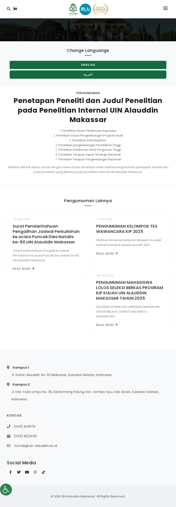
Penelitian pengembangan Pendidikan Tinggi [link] (89, 145)
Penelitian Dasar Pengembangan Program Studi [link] (89, 135)
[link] (6, 490)
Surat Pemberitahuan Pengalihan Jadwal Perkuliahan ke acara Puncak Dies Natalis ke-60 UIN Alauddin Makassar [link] (46, 234)
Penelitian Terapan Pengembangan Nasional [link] (89, 159)
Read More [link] (24, 268)
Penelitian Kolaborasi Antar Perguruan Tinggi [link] (89, 150)
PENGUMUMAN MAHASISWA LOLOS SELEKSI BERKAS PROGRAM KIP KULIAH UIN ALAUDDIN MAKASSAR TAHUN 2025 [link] (129, 290)
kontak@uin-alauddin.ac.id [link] (35, 445)
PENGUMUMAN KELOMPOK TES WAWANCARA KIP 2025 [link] (126, 228)
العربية (88, 74)
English (88, 65)
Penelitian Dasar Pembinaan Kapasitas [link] (89, 130)
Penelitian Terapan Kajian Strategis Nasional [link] (89, 154)
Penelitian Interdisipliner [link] (89, 140)
